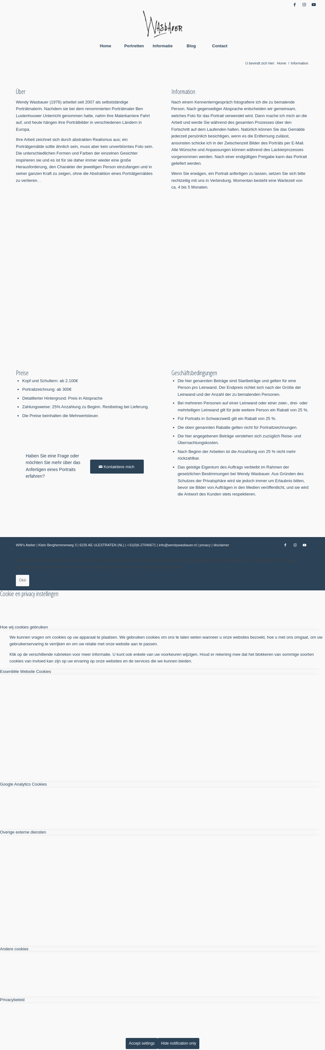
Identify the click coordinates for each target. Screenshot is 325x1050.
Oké (22, 580)
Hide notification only (178, 1043)
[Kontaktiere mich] (117, 467)
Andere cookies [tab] (14, 949)
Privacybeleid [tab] (12, 999)
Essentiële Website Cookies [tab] (25, 671)
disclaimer (221, 545)
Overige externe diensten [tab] (23, 832)
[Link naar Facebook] (294, 5)
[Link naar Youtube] (314, 5)
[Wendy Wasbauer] (162, 24)
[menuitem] (105, 46)
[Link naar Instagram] (304, 5)
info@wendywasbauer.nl (178, 545)
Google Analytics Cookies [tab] (23, 784)
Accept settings (142, 1043)
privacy (206, 545)
